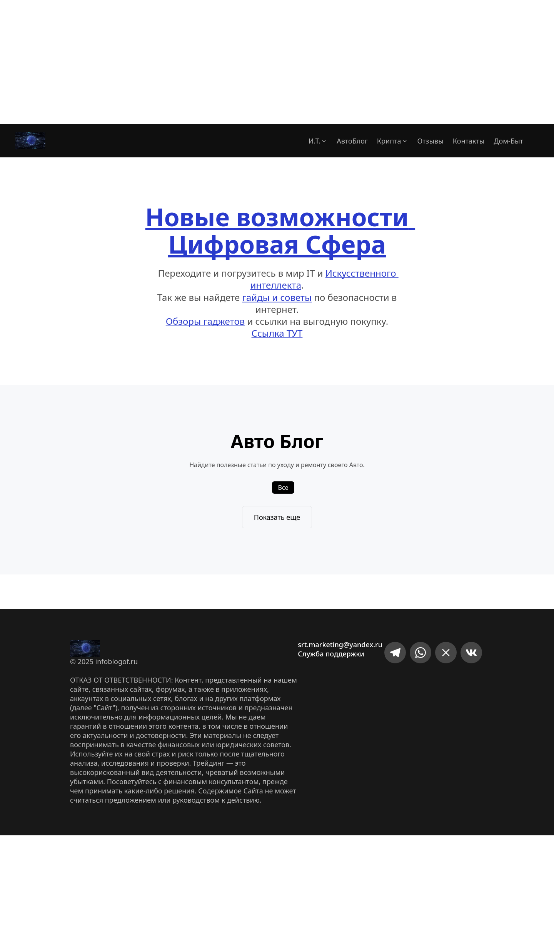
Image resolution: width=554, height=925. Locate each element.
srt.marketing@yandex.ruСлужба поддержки (340, 649)
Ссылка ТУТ (277, 333)
